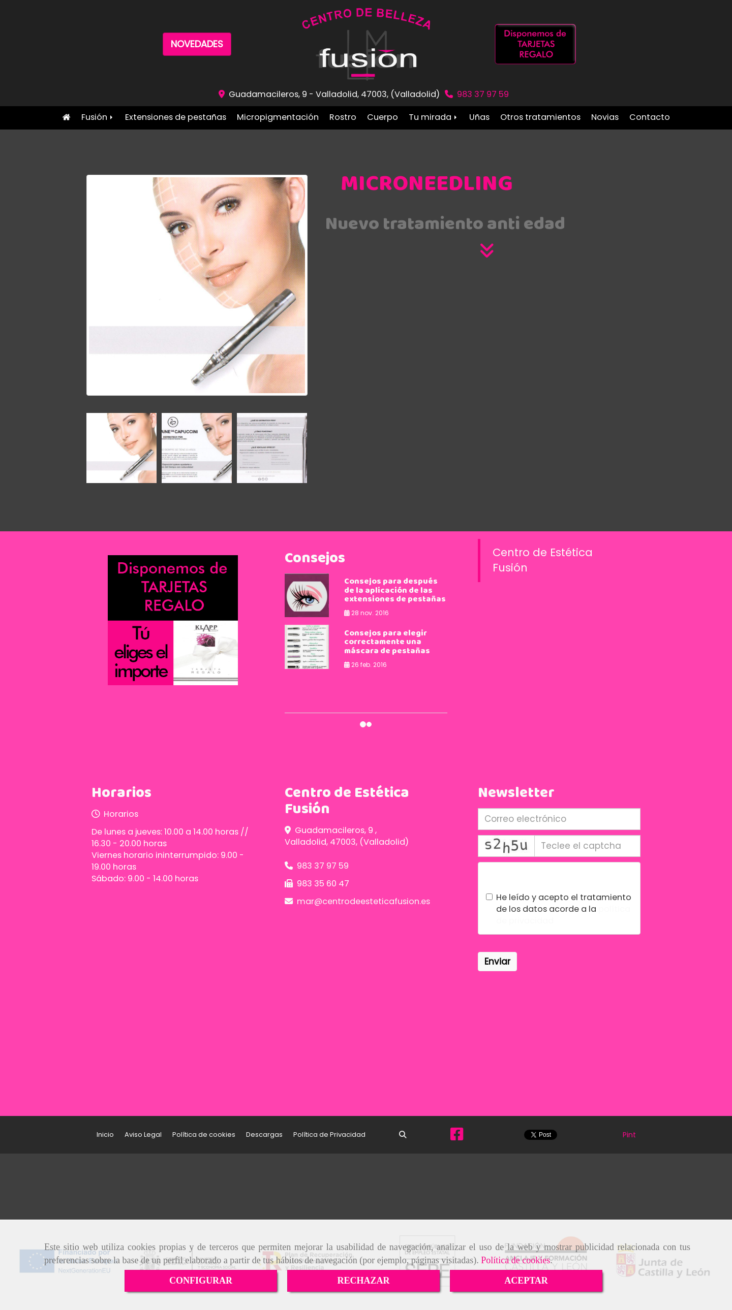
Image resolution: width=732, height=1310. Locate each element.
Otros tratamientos (540, 117)
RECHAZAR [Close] (363, 1280)
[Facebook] (456, 1137)
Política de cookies (515, 1260)
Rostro (342, 117)
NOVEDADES (197, 44)
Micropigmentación (278, 117)
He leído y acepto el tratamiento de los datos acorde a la (558, 908)
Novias (605, 117)
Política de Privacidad (329, 1134)
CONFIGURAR (200, 1280)
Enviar (497, 961)
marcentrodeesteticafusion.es (363, 901)
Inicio (66, 117)
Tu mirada (434, 117)
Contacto (649, 117)
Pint (629, 1135)
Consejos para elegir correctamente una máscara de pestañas (387, 642)
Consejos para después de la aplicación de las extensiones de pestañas (395, 590)
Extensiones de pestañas (175, 117)
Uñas (479, 117)
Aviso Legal (143, 1134)
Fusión (97, 117)
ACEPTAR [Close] (526, 1280)
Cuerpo (382, 117)
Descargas (264, 1134)
